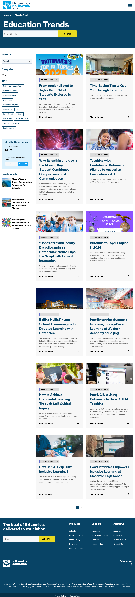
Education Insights (10, 105)
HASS (18, 109)
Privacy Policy (60, 591)
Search (67, 34)
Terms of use (75, 591)
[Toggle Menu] (130, 5)
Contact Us (118, 543)
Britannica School (10, 91)
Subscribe (23, 164)
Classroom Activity (10, 95)
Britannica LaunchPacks (12, 86)
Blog (11, 15)
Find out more (46, 117)
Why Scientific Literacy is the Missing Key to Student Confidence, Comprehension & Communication (58, 170)
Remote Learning (76, 547)
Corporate (117, 534)
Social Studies (8, 128)
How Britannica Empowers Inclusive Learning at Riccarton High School (109, 471)
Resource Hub (97, 543)
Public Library (74, 539)
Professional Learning (99, 534)
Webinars (95, 539)
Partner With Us (119, 539)
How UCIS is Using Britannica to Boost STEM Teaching (109, 399)
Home (5, 15)
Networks (73, 543)
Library (19, 114)
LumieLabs (7, 119)
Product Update (22, 119)
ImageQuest (8, 114)
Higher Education (76, 534)
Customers (95, 530)
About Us (117, 530)
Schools (72, 530)
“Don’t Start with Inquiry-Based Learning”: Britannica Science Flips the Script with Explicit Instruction (57, 252)
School (6, 123)
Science (15, 123)
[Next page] (90, 507)
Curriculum (7, 100)
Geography (7, 109)
